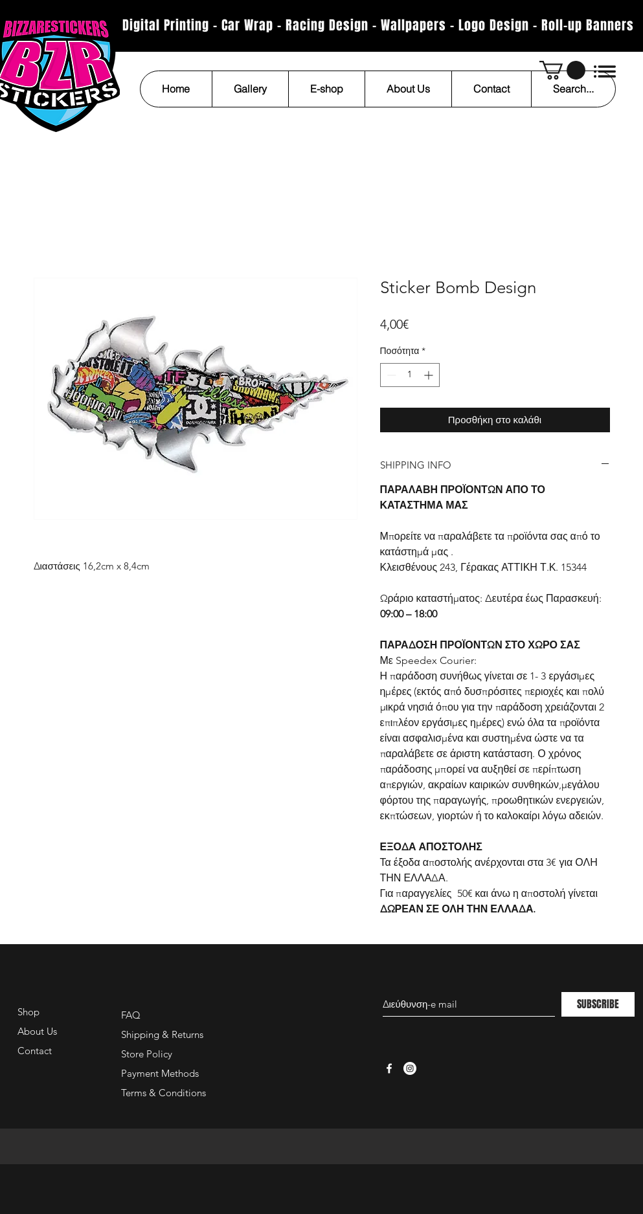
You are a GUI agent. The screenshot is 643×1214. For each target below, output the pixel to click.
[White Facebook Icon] (389, 1068)
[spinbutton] (410, 375)
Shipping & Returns (162, 1034)
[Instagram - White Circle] (409, 1068)
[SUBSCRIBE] (598, 1004)
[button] (562, 70)
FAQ (131, 1015)
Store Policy (146, 1054)
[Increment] (430, 375)
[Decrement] (390, 375)
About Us (37, 1031)
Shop (28, 1012)
